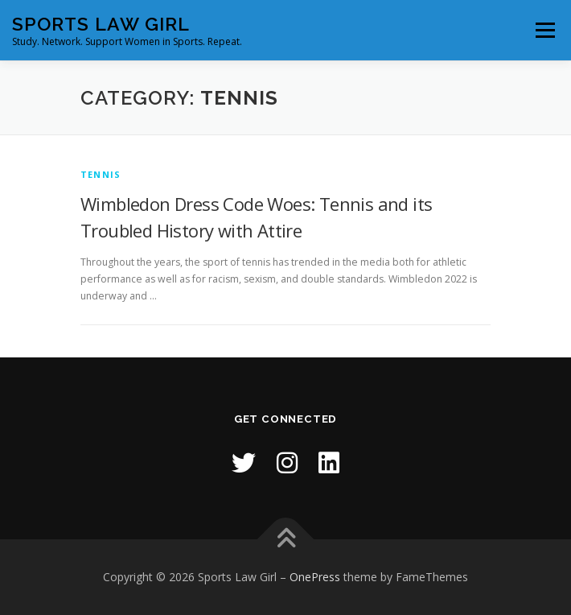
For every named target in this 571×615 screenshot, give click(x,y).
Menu (544, 30)
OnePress (315, 576)
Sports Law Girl (101, 24)
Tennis (100, 174)
